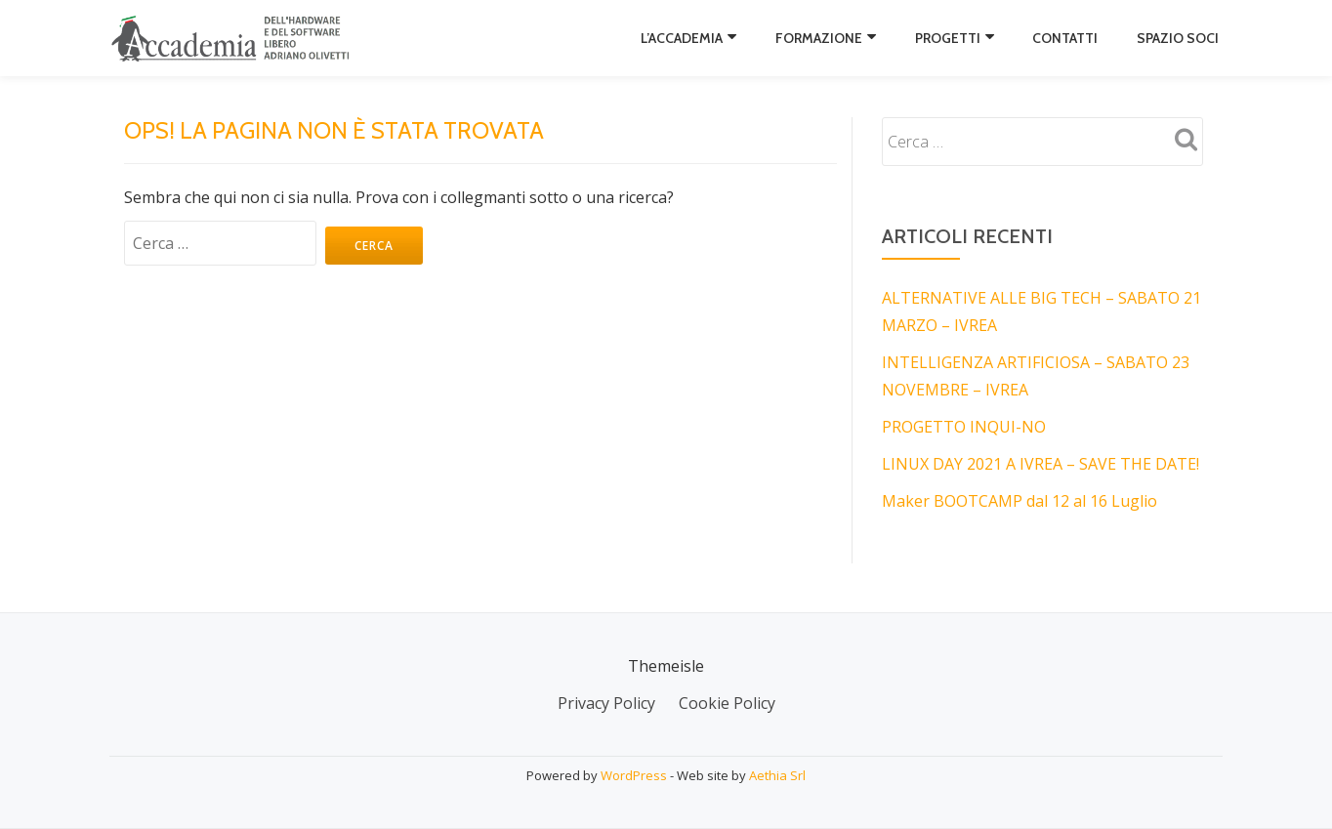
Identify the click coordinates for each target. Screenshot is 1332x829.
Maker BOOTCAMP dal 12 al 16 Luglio (1019, 501)
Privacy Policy (606, 703)
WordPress (634, 775)
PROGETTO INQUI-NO (964, 426)
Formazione (818, 38)
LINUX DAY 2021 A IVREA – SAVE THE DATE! (1040, 464)
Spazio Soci (1178, 38)
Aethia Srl (777, 775)
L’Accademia (682, 38)
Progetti (947, 38)
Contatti (1065, 38)
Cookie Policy (727, 703)
